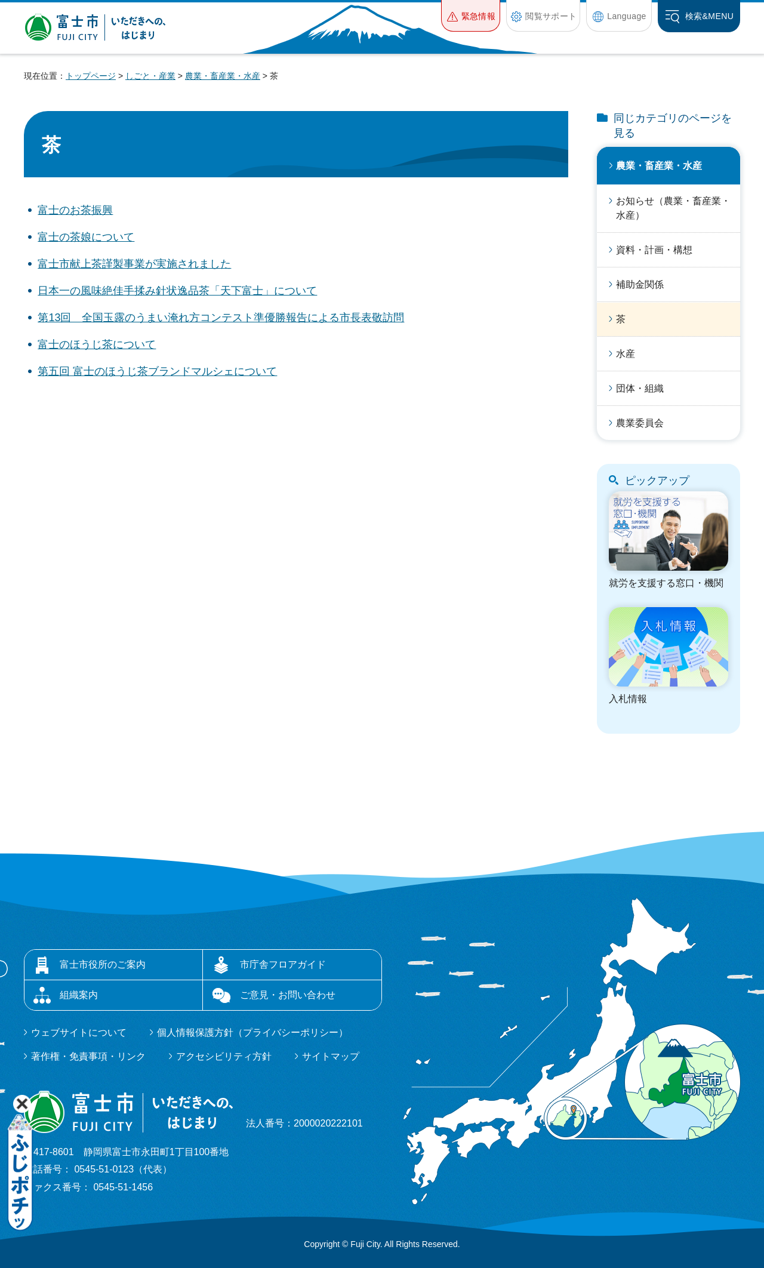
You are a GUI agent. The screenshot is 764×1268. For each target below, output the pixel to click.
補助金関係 (640, 284)
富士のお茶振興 (75, 210)
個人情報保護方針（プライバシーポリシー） (252, 1032)
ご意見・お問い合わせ (287, 995)
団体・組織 (640, 388)
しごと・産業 (150, 76)
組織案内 (79, 995)
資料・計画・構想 (654, 250)
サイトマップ (330, 1056)
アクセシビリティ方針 (224, 1056)
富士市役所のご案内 (103, 964)
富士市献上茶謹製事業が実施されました (134, 264)
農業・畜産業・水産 (222, 76)
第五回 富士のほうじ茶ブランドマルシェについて (157, 371)
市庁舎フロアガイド (283, 964)
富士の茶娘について (86, 237)
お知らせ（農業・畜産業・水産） (673, 208)
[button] (470, 16)
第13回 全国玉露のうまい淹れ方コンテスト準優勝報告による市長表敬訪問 (221, 318)
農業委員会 (640, 423)
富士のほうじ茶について (97, 344)
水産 (625, 354)
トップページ (91, 76)
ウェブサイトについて (79, 1032)
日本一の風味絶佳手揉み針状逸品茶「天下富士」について (177, 291)
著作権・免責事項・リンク (88, 1056)
